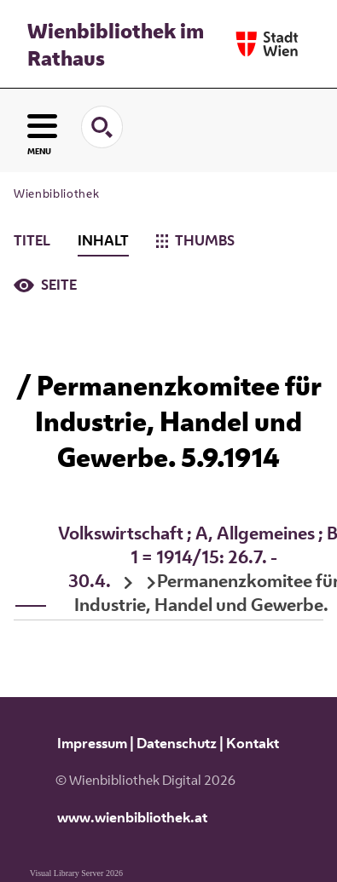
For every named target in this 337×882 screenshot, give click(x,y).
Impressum (92, 743)
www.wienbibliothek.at (132, 817)
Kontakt (252, 743)
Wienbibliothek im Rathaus (115, 44)
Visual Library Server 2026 (76, 873)
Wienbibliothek (56, 193)
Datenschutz (177, 743)
